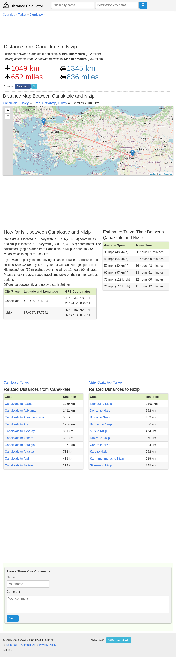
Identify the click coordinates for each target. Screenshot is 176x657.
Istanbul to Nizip (101, 403)
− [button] (8, 116)
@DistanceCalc (118, 640)
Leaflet (152, 174)
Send (13, 618)
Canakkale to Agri (17, 424)
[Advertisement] (88, 29)
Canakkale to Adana (18, 403)
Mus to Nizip (98, 431)
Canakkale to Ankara (19, 438)
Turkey (24, 103)
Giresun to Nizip (101, 465)
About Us (12, 644)
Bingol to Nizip (100, 417)
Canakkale (10, 103)
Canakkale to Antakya (20, 445)
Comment (13, 591)
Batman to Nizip (101, 424)
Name (11, 577)
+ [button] (8, 111)
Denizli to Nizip (100, 410)
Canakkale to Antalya (19, 451)
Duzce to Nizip (100, 438)
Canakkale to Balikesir (20, 465)
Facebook (23, 86)
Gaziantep (49, 103)
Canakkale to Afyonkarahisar (24, 417)
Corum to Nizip (100, 445)
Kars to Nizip (98, 451)
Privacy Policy (47, 644)
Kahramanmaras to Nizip (107, 458)
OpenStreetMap (165, 174)
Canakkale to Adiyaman (21, 410)
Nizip (36, 103)
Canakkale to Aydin (18, 458)
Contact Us (28, 644)
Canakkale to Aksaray (20, 431)
